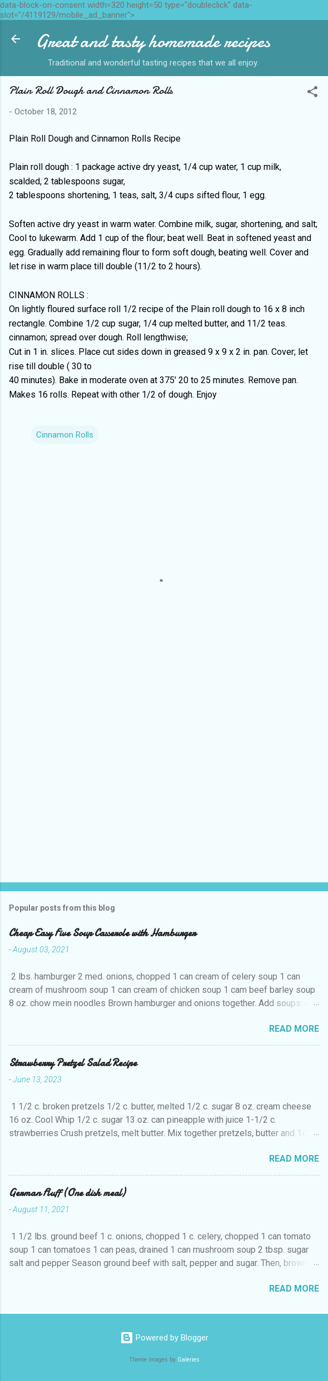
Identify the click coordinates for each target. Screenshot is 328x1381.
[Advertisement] (164, 787)
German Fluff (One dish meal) (67, 1193)
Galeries (188, 1359)
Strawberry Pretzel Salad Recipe (73, 1063)
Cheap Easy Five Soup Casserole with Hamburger (102, 933)
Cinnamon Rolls (64, 435)
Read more (294, 1028)
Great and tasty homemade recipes (153, 41)
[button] (312, 93)
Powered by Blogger (164, 1338)
